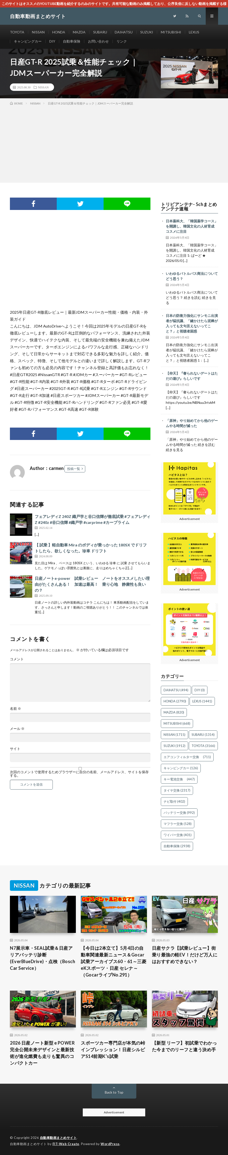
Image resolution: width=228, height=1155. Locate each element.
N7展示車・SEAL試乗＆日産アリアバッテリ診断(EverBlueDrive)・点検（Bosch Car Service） (42, 958)
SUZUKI (146, 32)
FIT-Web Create (66, 1144)
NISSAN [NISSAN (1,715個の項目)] (174, 735)
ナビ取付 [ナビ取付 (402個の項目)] (174, 801)
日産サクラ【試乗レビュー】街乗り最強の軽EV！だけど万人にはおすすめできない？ (185, 954)
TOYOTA (17, 32)
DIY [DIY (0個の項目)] (200, 690)
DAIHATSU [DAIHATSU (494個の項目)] (176, 690)
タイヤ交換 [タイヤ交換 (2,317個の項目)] (177, 790)
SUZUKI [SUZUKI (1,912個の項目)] (174, 746)
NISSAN (38, 32)
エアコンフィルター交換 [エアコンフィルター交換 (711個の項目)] (187, 757)
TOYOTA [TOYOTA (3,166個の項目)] (203, 746)
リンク (121, 41)
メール (17, 728)
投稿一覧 (73, 469)
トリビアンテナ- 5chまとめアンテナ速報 (189, 206)
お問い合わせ (98, 41)
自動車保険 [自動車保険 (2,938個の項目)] (177, 846)
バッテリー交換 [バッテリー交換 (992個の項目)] (179, 813)
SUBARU (100, 32)
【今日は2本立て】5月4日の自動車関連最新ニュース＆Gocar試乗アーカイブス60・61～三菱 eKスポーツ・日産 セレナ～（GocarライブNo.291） (113, 961)
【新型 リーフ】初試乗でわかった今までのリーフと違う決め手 (184, 1046)
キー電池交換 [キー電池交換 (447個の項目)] (179, 779)
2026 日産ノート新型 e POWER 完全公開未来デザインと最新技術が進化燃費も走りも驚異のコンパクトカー (42, 1053)
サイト (15, 748)
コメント (17, 659)
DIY (52, 41)
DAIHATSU (124, 32)
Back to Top (114, 1092)
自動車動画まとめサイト (58, 1138)
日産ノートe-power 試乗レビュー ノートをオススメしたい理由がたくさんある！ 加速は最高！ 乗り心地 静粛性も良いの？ (92, 584)
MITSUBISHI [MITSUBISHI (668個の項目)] (177, 723)
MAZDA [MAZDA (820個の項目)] (174, 712)
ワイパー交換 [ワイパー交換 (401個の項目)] (178, 835)
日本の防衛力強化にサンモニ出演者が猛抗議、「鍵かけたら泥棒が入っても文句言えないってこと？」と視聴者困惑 (192, 323)
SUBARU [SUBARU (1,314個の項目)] (203, 735)
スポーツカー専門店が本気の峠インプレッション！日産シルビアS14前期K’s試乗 (113, 1049)
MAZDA (79, 32)
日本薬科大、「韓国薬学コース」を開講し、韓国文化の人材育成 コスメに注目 (192, 226)
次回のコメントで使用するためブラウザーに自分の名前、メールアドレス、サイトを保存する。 (79, 773)
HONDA (58, 32)
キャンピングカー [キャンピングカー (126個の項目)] (181, 768)
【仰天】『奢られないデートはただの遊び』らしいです (192, 376)
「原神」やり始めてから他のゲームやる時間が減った (192, 423)
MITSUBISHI (171, 32)
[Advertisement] (114, 143)
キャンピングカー (28, 41)
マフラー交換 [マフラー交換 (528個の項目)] (178, 824)
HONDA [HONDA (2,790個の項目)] (175, 701)
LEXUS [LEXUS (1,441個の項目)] (202, 701)
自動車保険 (71, 41)
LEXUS (194, 32)
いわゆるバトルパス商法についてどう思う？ (192, 276)
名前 (15, 708)
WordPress (110, 1144)
